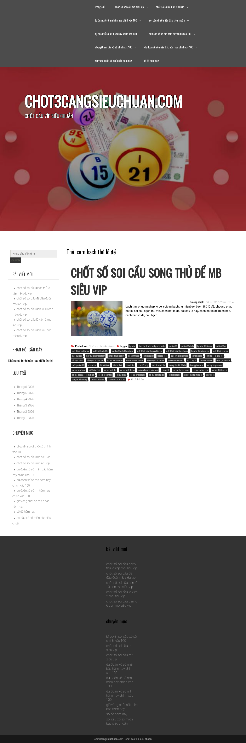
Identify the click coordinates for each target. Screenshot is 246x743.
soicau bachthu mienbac (193, 374)
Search (15, 260)
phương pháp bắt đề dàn (177, 365)
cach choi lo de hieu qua (214, 355)
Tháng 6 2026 (25, 386)
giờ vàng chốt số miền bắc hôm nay (113, 60)
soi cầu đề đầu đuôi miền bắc (83, 374)
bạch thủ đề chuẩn (187, 346)
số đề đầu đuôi (94, 370)
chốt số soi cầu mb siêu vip (129, 7)
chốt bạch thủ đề (78, 365)
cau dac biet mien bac (114, 360)
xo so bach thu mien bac (116, 379)
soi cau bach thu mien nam (148, 370)
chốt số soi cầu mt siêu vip (170, 7)
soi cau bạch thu (110, 370)
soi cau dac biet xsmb (181, 370)
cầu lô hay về (191, 360)
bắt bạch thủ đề (133, 355)
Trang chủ (100, 7)
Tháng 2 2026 (25, 411)
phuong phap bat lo (196, 365)
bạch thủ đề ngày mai (220, 350)
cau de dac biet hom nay (134, 360)
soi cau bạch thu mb (127, 370)
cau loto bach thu (206, 360)
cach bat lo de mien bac (179, 355)
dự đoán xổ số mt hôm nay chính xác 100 (116, 33)
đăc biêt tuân (104, 365)
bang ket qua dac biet (116, 355)
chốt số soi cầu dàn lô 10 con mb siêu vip (121, 585)
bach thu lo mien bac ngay (95, 355)
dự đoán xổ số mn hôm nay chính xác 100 (116, 20)
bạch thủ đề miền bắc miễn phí (122, 350)
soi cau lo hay (120, 374)
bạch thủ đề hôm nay (204, 346)
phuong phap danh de (214, 365)
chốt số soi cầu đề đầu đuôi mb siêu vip (121, 575)
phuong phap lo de (78, 370)
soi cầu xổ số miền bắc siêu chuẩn (167, 20)
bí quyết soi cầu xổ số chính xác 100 (113, 47)
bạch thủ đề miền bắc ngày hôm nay (149, 350)
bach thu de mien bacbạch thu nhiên (152, 346)
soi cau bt (165, 370)
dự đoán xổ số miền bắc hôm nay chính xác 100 (168, 47)
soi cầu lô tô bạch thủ (137, 374)
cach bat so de (196, 355)
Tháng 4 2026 (25, 399)
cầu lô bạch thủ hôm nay (155, 360)
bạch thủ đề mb (221, 346)
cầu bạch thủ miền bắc (95, 360)
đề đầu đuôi (117, 365)
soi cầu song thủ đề (156, 374)
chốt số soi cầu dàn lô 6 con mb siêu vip (121, 603)
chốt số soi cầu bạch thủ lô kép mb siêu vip (121, 566)
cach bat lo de (162, 355)
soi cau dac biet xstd (200, 370)
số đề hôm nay (151, 60)
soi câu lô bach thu (105, 374)
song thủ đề (210, 374)
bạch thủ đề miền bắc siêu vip (177, 350)
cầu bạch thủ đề (77, 360)
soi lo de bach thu (174, 374)
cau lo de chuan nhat (175, 360)
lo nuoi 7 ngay (143, 365)
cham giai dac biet (223, 360)
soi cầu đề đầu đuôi (219, 370)
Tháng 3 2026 (25, 405)
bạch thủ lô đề (77, 355)
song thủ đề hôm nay (79, 379)
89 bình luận (137, 379)
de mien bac (91, 365)
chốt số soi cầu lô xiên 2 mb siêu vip (122, 594)
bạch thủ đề (172, 346)
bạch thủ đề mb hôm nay (80, 350)
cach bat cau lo (148, 355)
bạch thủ (132, 346)
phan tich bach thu (158, 365)
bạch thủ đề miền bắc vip (200, 350)
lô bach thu (130, 365)
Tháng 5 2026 (25, 393)
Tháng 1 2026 (25, 418)
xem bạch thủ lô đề (97, 379)
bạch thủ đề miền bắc (100, 350)
